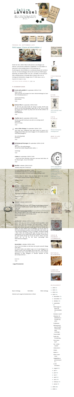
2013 (53, 290)
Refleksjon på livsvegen (21, 143)
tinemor (17, 202)
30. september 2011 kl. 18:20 (29, 105)
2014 (53, 287)
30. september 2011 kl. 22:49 (36, 143)
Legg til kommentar (18, 264)
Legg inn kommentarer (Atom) (27, 294)
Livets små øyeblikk (20, 90)
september (57, 303)
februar (56, 381)
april (55, 377)
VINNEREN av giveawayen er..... (57, 360)
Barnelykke (18, 244)
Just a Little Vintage (20, 128)
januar (56, 384)
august (56, 368)
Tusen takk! (57, 334)
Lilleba (17, 156)
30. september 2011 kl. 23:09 (26, 156)
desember (57, 296)
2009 (54, 389)
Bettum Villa (18, 105)
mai (55, 375)
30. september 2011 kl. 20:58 (29, 118)
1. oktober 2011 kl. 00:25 (25, 165)
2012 (53, 292)
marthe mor (18, 221)
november (57, 298)
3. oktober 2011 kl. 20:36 (28, 244)
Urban (55, 350)
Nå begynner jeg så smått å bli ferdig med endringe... (57, 329)
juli (55, 370)
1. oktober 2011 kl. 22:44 (28, 221)
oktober (56, 301)
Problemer (56, 323)
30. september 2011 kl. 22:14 (33, 128)
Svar (16, 101)
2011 (53, 294)
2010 (53, 386)
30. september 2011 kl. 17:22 (33, 90)
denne (22, 66)
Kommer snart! (58, 314)
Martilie (17, 165)
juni (55, 372)
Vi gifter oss (18, 118)
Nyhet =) (56, 352)
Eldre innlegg (44, 291)
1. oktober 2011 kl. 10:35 (25, 186)
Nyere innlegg (16, 291)
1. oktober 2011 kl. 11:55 (26, 202)
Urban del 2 (57, 348)
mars (55, 379)
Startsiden (30, 291)
